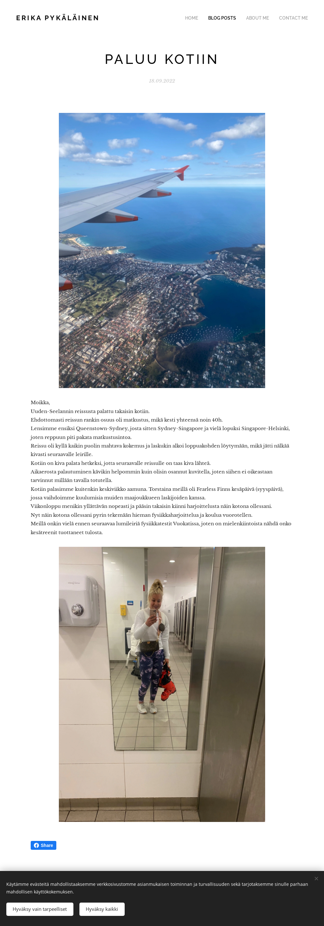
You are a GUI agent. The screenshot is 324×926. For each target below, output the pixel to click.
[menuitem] (200, 18)
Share (43, 845)
